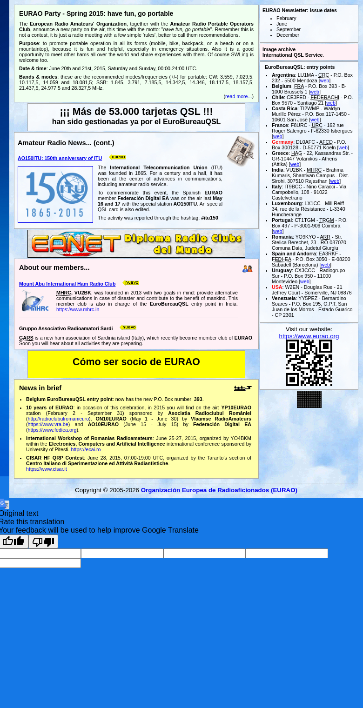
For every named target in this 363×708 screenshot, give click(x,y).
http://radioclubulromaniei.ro (58, 418)
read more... (238, 96)
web (324, 80)
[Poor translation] (43, 541)
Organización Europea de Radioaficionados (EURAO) (219, 490)
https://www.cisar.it (46, 469)
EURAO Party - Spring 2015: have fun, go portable (96, 13)
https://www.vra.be (48, 424)
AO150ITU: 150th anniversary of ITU (60, 158)
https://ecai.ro (86, 449)
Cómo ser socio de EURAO (136, 361)
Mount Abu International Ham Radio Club (67, 284)
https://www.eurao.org (309, 336)
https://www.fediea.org (52, 430)
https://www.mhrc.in (77, 309)
